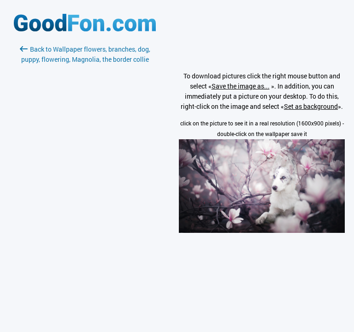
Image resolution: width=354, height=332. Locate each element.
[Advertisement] (85, 174)
